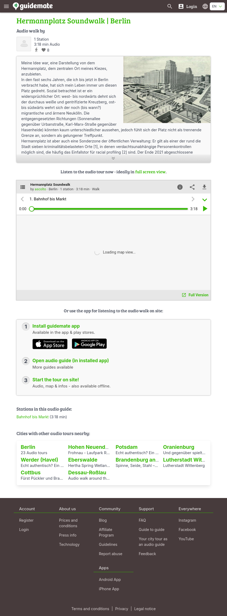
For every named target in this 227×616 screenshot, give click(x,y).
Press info (68, 535)
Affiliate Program (106, 532)
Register (26, 520)
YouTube (186, 539)
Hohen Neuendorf (90, 447)
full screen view (150, 171)
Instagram (187, 520)
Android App (110, 579)
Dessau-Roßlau (87, 472)
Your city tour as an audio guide (153, 542)
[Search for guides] (170, 6)
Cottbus (31, 472)
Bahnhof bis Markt (32, 417)
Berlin (28, 447)
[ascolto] (23, 44)
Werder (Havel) (39, 460)
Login (24, 529)
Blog (103, 520)
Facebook (187, 529)
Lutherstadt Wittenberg (192, 460)
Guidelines (108, 544)
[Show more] (113, 159)
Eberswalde (83, 460)
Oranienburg (179, 447)
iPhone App (109, 589)
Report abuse (110, 553)
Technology (69, 544)
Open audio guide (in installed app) (70, 360)
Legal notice (145, 608)
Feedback (147, 553)
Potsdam (126, 447)
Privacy (121, 608)
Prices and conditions (68, 523)
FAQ (142, 520)
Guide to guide (152, 529)
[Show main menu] (6, 6)
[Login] (187, 6)
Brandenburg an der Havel (148, 460)
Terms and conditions (90, 608)
